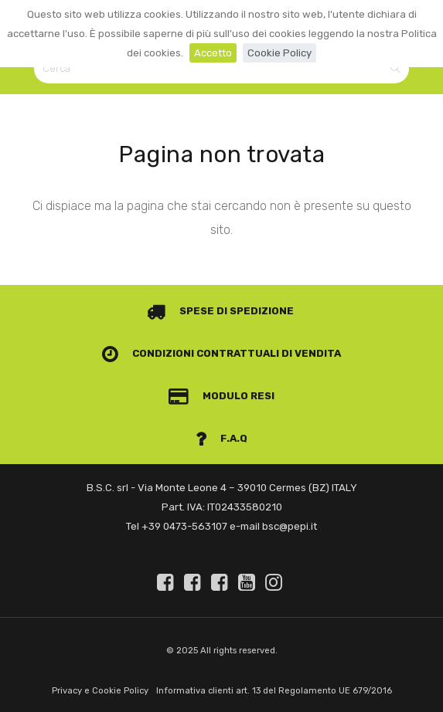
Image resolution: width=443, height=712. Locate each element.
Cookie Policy (279, 53)
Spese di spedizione (221, 311)
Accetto (213, 53)
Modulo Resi (222, 396)
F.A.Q (222, 438)
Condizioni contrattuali (191, 353)
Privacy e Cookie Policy (100, 691)
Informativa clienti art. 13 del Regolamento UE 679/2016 (274, 691)
